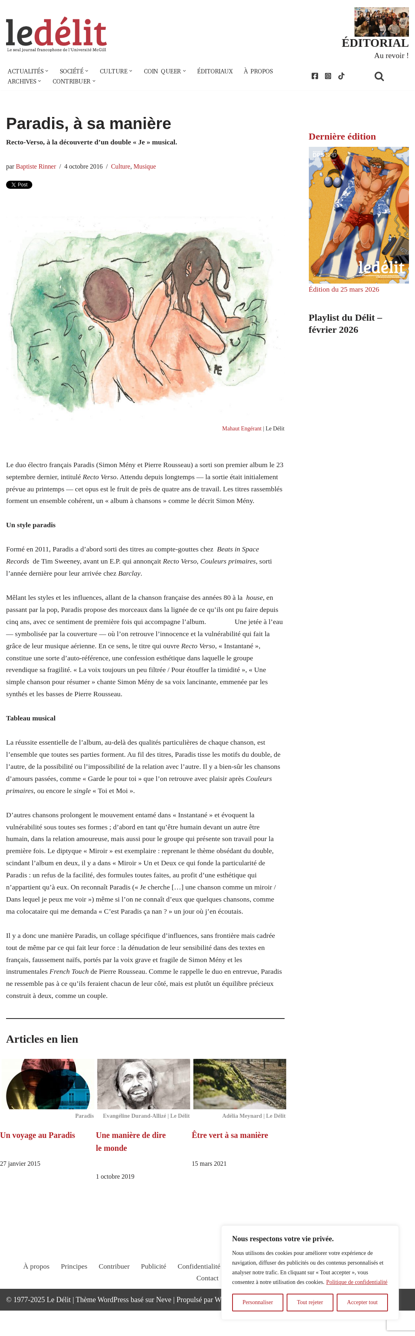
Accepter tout (362, 1302)
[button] (47, 71)
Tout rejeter (310, 1302)
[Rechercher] (389, 77)
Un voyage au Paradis (37, 1160)
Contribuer (113, 1298)
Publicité (153, 1298)
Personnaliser (258, 1302)
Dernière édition (342, 137)
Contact (207, 1311)
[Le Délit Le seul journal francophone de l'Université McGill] (56, 35)
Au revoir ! (391, 55)
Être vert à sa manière (230, 1160)
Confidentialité (199, 1298)
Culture (122, 167)
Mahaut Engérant (241, 430)
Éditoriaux (219, 72)
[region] (310, 1272)
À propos (264, 72)
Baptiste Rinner (36, 167)
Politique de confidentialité (357, 1282)
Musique (147, 167)
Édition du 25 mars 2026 (345, 291)
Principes (72, 1298)
